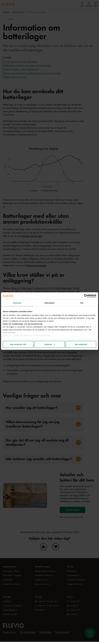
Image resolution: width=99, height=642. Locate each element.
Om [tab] (81, 303)
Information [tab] (49, 303)
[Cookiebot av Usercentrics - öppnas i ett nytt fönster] (85, 296)
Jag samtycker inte (18, 344)
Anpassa (49, 344)
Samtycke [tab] (17, 303)
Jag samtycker (81, 344)
